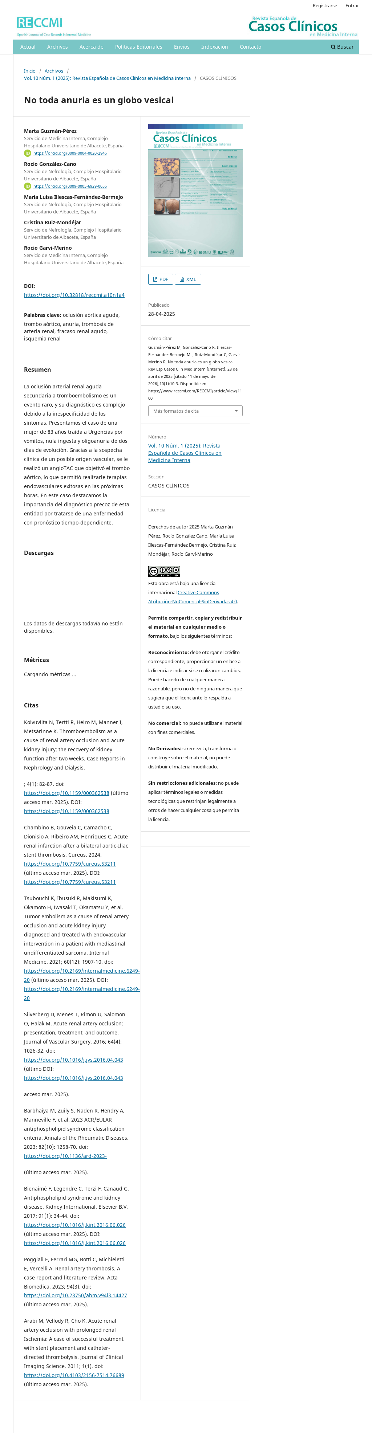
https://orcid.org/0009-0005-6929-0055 (70, 186)
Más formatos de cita (176, 411)
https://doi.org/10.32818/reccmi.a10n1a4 (74, 294)
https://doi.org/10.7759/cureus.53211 (70, 863)
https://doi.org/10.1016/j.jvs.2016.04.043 (73, 1059)
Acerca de (92, 46)
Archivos (57, 46)
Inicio (30, 71)
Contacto (250, 46)
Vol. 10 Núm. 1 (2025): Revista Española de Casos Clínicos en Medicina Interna (107, 78)
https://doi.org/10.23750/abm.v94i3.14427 (75, 1295)
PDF (163, 279)
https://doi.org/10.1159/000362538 (66, 792)
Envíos (182, 46)
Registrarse (325, 5)
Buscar (342, 46)
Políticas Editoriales (138, 46)
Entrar (352, 5)
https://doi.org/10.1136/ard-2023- (65, 1155)
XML (190, 279)
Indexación (214, 46)
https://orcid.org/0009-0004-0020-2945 (70, 153)
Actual (28, 46)
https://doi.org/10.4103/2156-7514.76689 (74, 1375)
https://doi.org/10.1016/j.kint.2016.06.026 (75, 1224)
